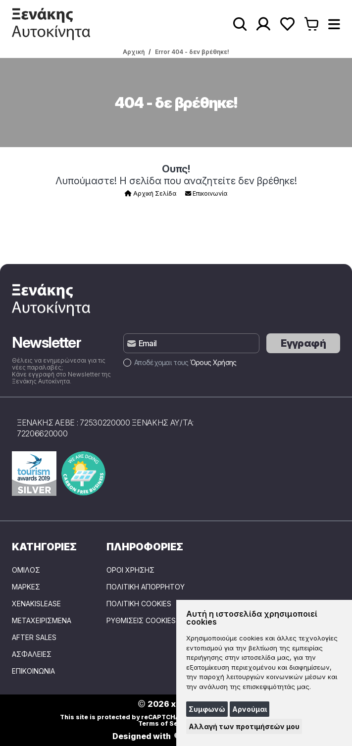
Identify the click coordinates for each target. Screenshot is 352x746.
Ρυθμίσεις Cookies (141, 620)
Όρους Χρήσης (213, 362)
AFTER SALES (34, 637)
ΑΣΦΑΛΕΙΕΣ (31, 654)
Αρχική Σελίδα (150, 193)
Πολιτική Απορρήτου (145, 587)
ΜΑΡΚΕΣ (26, 587)
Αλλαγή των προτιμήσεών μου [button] (244, 726)
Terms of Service (166, 723)
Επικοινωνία (206, 193)
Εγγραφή (303, 343)
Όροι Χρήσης (130, 570)
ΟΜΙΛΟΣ (26, 570)
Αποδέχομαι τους (179, 362)
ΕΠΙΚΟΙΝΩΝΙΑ (33, 671)
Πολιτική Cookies (138, 603)
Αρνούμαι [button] (249, 709)
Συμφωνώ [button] (207, 709)
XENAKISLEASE (36, 603)
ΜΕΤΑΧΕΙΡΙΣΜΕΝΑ (41, 620)
